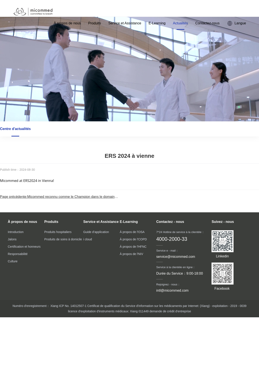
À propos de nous (67, 23)
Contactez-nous (207, 23)
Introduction (16, 232)
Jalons (12, 239)
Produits (94, 23)
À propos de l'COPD (133, 239)
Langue (236, 23)
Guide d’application (96, 232)
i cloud (87, 239)
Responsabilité (18, 254)
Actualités (180, 23)
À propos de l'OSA (132, 232)
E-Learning (157, 23)
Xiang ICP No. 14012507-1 (68, 306)
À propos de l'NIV (131, 254)
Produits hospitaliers (57, 232)
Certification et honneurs (24, 246)
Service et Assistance (124, 23)
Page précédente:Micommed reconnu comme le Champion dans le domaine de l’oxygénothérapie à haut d (81, 197)
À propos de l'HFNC (133, 246)
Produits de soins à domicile (63, 239)
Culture (12, 261)
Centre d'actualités (15, 129)
